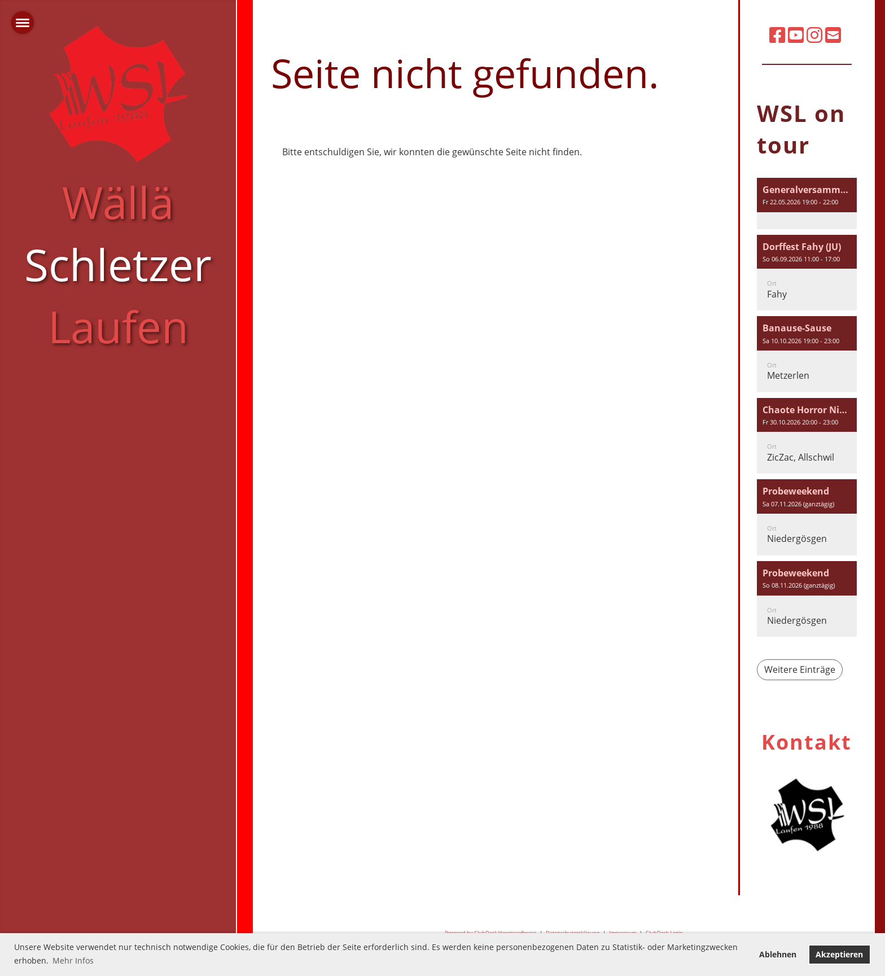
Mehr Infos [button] (73, 960)
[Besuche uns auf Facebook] (777, 35)
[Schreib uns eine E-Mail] (833, 35)
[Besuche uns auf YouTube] (796, 35)
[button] (807, 203)
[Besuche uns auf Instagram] (814, 35)
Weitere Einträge (799, 669)
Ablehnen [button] (777, 954)
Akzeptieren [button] (839, 954)
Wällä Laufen (118, 264)
